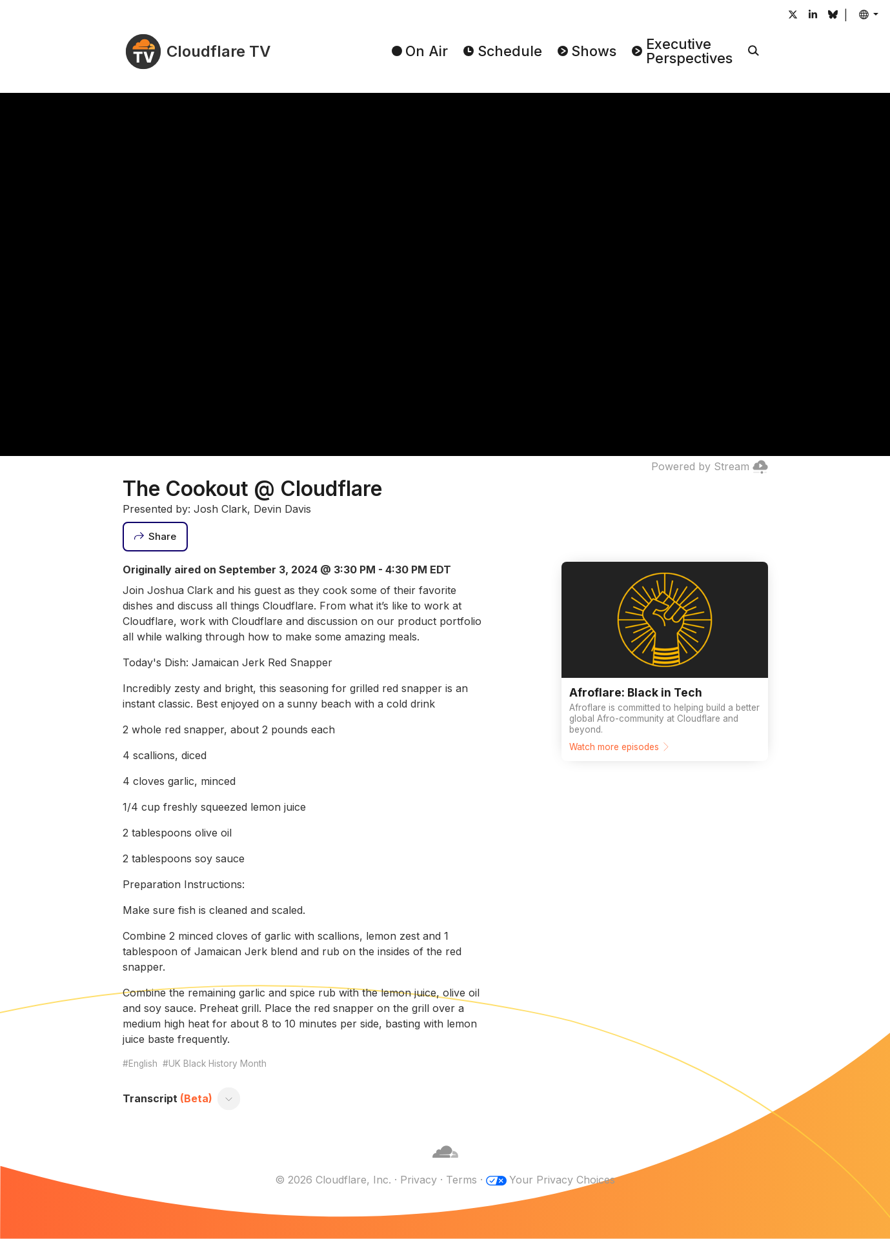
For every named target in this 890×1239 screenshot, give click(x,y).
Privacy (418, 1179)
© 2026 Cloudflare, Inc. (333, 1179)
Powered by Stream (709, 466)
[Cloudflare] (445, 1164)
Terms (461, 1179)
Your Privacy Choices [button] (562, 1179)
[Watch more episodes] (664, 661)
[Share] (155, 536)
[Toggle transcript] (228, 1098)
